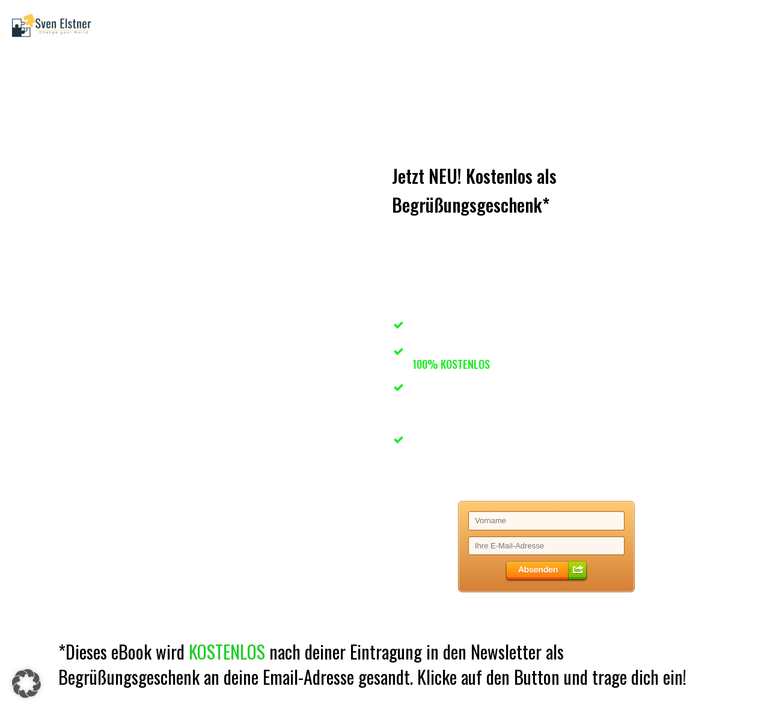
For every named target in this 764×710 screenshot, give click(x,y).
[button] (26, 683)
